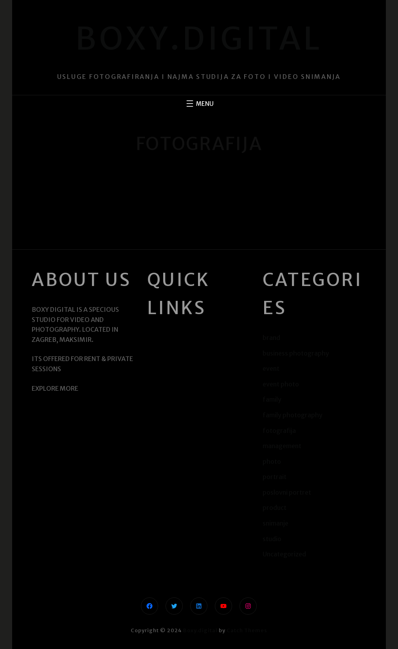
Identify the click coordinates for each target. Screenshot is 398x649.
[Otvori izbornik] (199, 103)
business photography (296, 353)
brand (271, 337)
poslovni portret (287, 492)
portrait (274, 477)
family (272, 399)
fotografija (279, 430)
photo (272, 461)
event (271, 368)
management (282, 446)
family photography (292, 415)
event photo (281, 384)
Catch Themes (247, 630)
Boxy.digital (199, 38)
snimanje (275, 523)
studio (272, 539)
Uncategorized (284, 554)
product (274, 507)
